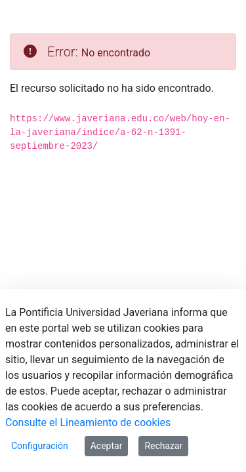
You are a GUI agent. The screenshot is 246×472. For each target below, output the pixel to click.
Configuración (39, 446)
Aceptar (107, 446)
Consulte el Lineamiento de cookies (88, 422)
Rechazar (163, 446)
